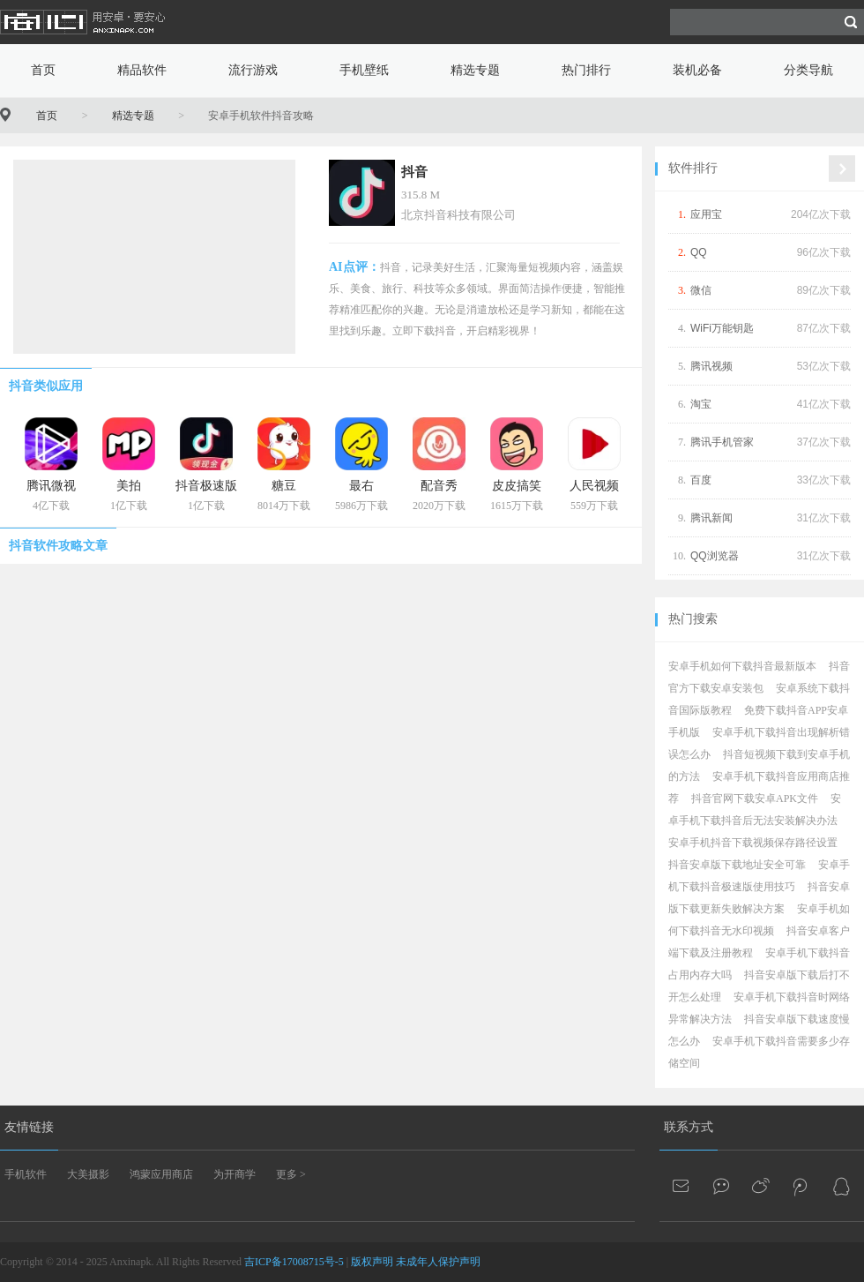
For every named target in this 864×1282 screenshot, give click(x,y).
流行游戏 (253, 70)
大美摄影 (88, 1174)
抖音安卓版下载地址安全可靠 (737, 864)
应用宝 (706, 214)
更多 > (291, 1174)
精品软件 (142, 70)
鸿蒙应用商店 (161, 1174)
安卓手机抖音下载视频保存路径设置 (753, 842)
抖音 (414, 172)
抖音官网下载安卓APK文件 (754, 798)
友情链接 (29, 1127)
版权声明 (372, 1262)
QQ (698, 252)
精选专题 (475, 70)
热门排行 (586, 70)
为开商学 (234, 1174)
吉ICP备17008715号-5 (294, 1262)
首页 (43, 70)
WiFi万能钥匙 (722, 328)
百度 (700, 480)
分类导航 (808, 70)
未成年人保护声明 (438, 1262)
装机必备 (697, 70)
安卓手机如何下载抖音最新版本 (742, 666)
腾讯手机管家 (722, 442)
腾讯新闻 (711, 518)
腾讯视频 (711, 366)
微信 (700, 290)
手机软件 (25, 1174)
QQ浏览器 (714, 556)
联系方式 (688, 1127)
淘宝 (700, 404)
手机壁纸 (364, 70)
